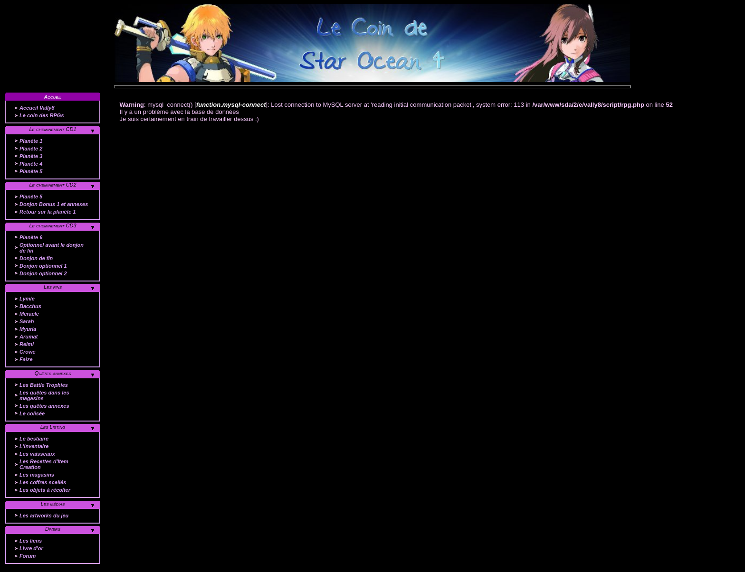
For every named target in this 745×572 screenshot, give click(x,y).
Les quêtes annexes (44, 406)
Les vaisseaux (37, 454)
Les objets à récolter (44, 490)
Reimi (26, 344)
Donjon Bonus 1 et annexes (53, 204)
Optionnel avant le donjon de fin (51, 247)
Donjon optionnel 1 (43, 266)
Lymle (27, 298)
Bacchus (30, 306)
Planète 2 (30, 148)
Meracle (29, 314)
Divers (52, 529)
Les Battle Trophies (43, 385)
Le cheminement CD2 (52, 185)
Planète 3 (30, 156)
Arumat (28, 336)
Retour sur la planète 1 (47, 212)
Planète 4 (30, 164)
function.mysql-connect (231, 104)
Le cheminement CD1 (52, 129)
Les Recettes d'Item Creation (43, 464)
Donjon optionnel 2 (43, 273)
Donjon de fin (36, 258)
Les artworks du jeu (43, 515)
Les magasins (36, 475)
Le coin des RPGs (41, 115)
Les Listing (53, 427)
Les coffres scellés (42, 482)
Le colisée (32, 413)
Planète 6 (30, 237)
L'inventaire (33, 446)
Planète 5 (30, 171)
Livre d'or (31, 548)
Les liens (30, 541)
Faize (26, 359)
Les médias (53, 503)
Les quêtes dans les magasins (44, 395)
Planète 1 (30, 141)
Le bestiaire (33, 438)
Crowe (27, 352)
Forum (27, 556)
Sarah (26, 321)
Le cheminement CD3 (52, 225)
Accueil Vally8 (37, 108)
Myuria (27, 329)
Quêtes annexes (53, 373)
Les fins (53, 287)
